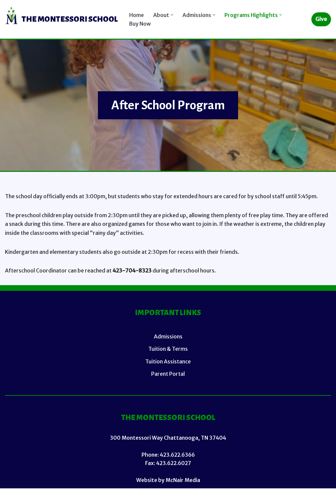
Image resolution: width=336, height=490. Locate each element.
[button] (173, 15)
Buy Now (140, 23)
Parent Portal (168, 374)
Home (137, 14)
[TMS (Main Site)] (61, 19)
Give (321, 19)
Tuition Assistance (168, 362)
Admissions (168, 337)
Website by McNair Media (168, 481)
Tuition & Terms (168, 350)
